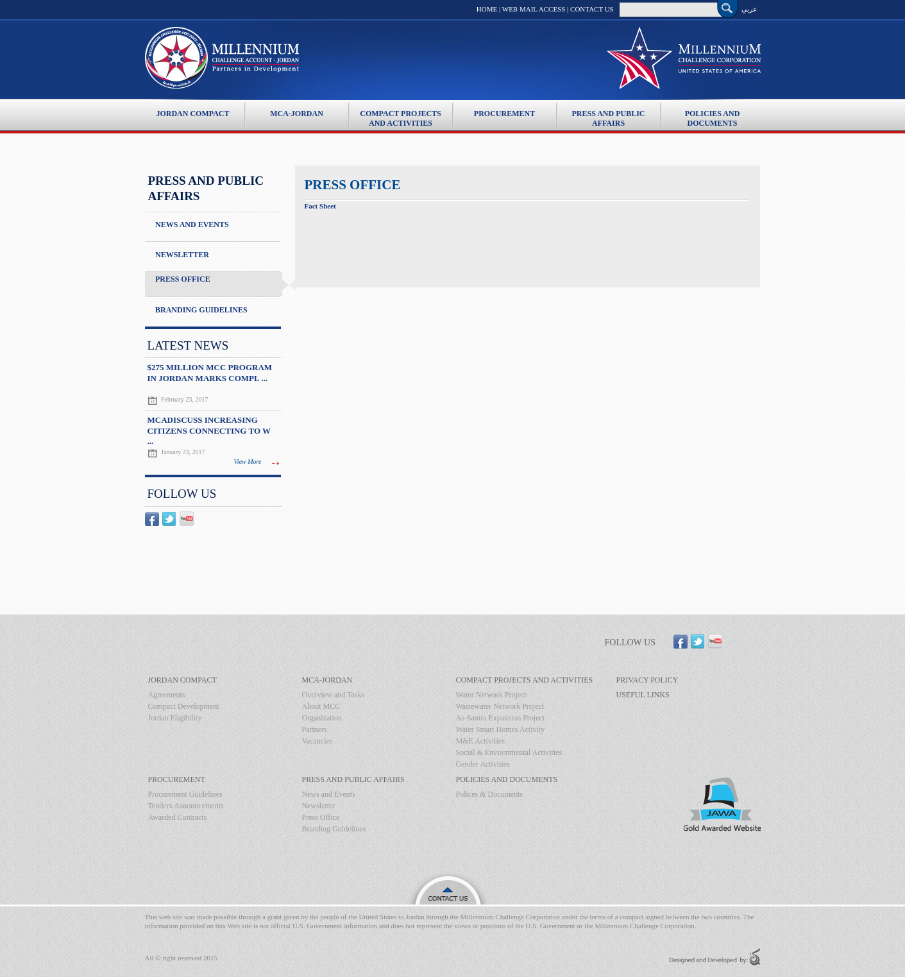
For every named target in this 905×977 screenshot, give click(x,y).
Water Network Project (491, 694)
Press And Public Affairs (608, 114)
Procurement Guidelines (185, 794)
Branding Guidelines (201, 309)
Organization (322, 717)
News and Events (192, 224)
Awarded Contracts (177, 817)
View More (248, 461)
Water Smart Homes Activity (500, 729)
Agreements (166, 694)
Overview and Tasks (333, 694)
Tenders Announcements (186, 805)
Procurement (504, 113)
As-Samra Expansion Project (500, 717)
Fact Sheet (320, 206)
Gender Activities (483, 764)
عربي (749, 9)
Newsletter (182, 254)
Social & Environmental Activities (509, 752)
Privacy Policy (647, 679)
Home (487, 9)
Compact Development (183, 706)
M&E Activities (480, 740)
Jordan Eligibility (175, 717)
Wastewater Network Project (500, 706)
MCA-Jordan (296, 113)
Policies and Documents (712, 114)
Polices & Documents (489, 794)
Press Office (182, 279)
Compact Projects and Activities (400, 114)
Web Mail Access (534, 9)
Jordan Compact (192, 113)
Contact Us (592, 9)
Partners (314, 729)
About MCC (321, 706)
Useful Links (643, 694)
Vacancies (317, 740)
